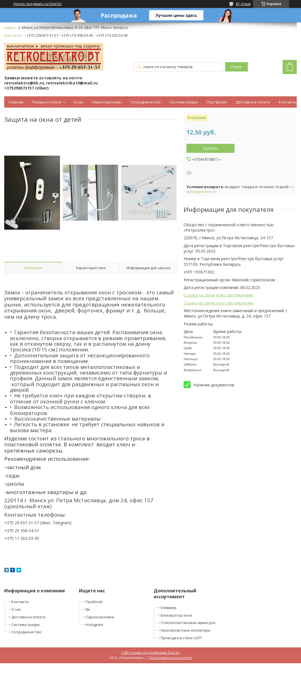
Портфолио (217, 102)
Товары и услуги (46, 102)
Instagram (94, 624)
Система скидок (183, 102)
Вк (88, 609)
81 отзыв (243, 3)
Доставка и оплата (253, 102)
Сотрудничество (145, 102)
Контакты (288, 102)
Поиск (236, 67)
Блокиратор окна (176, 615)
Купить (210, 148)
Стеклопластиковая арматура (188, 622)
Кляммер (169, 607)
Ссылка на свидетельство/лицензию (218, 295)
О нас (78, 102)
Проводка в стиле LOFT (181, 637)
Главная (15, 102)
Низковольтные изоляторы (185, 630)
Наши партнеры (107, 102)
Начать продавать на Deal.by (37, 4)
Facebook (94, 601)
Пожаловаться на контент (170, 657)
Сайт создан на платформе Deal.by (150, 652)
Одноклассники (100, 616)
